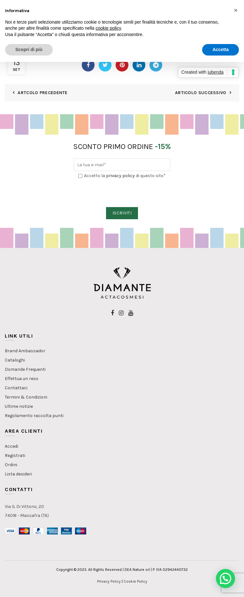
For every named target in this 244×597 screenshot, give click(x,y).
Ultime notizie (19, 406)
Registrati (15, 455)
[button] (225, 578)
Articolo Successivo (200, 92)
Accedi (11, 446)
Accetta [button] (220, 49)
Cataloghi (15, 360)
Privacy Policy (109, 581)
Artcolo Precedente (42, 92)
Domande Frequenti (25, 369)
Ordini (11, 464)
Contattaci (16, 388)
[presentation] (122, 193)
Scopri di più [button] (28, 49)
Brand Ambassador (25, 351)
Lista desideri (18, 474)
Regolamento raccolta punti (34, 415)
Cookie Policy (135, 581)
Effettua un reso (21, 378)
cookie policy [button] (108, 28)
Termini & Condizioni (26, 397)
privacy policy (120, 175)
